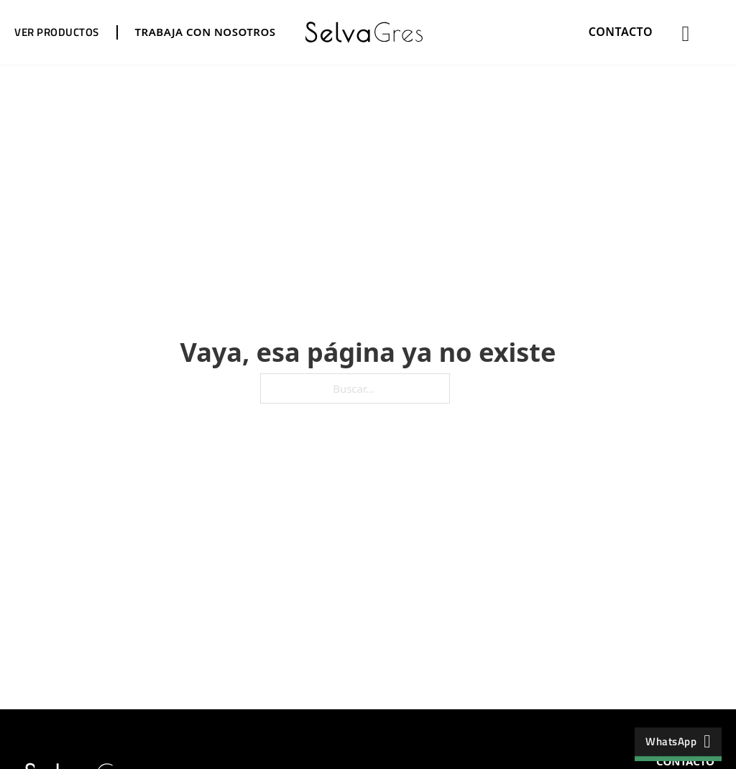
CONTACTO (621, 32)
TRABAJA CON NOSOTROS (205, 31)
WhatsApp (678, 741)
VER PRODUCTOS (56, 32)
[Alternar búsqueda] (685, 33)
